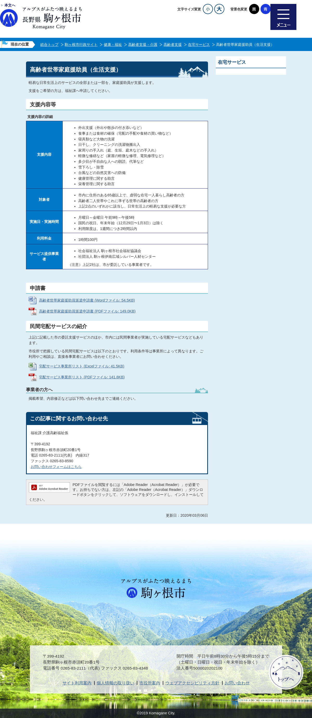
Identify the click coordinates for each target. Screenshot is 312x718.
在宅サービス (199, 44)
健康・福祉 (113, 44)
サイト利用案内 (77, 683)
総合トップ (49, 44)
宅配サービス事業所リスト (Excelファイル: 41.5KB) (81, 366)
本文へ (9, 5)
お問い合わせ (237, 683)
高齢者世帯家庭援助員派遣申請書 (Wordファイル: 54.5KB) (87, 300)
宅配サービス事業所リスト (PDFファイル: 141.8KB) (82, 377)
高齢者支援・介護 (142, 44)
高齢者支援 (173, 44)
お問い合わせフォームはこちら (56, 467)
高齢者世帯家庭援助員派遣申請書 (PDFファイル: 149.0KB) (87, 311)
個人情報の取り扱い (115, 683)
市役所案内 (149, 683)
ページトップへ (286, 672)
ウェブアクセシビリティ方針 (192, 683)
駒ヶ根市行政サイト (81, 44)
